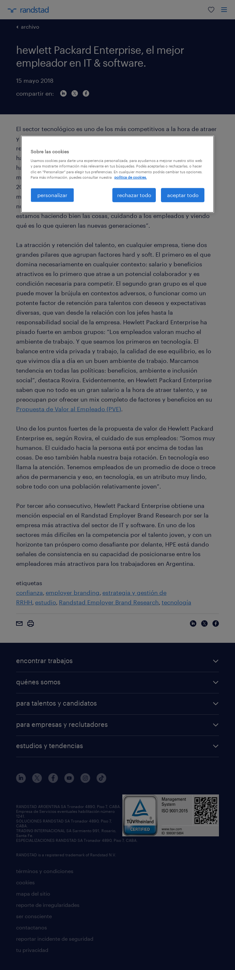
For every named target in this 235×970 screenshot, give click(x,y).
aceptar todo (183, 195)
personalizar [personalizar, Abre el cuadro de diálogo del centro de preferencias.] (52, 195)
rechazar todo (134, 195)
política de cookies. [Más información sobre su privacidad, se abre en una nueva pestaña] (130, 177)
